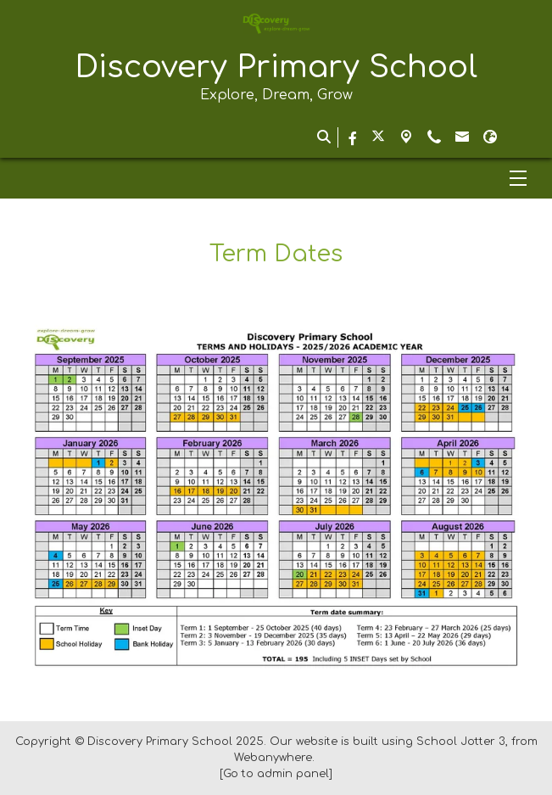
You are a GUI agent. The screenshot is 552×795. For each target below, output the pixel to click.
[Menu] (276, 178)
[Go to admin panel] (276, 774)
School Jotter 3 (460, 741)
